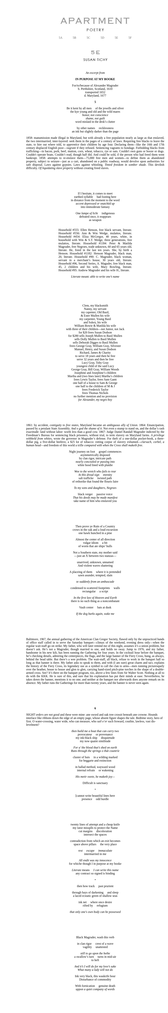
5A (60, 37)
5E (116, 37)
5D (102, 37)
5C (88, 37)
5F (130, 37)
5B (74, 37)
